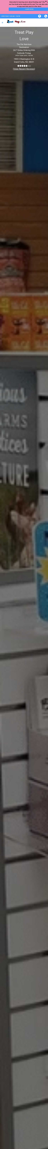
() (24, 69)
